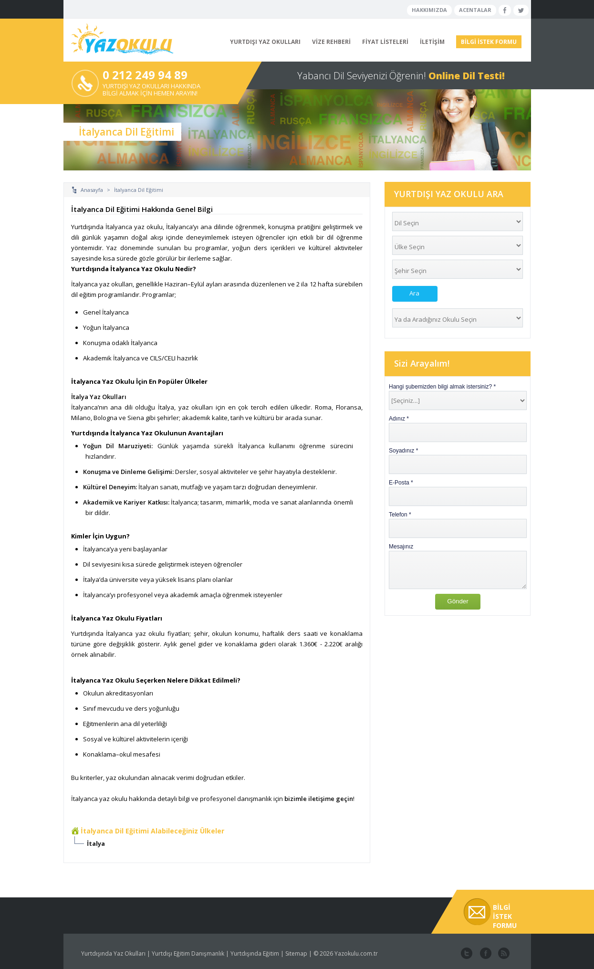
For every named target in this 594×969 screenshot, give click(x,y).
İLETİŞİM (432, 42)
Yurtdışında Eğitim (254, 953)
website (503, 954)
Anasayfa (92, 189)
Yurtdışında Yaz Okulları (113, 953)
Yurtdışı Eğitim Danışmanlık (188, 953)
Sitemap (296, 953)
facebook (485, 954)
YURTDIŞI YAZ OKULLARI (265, 42)
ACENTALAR (475, 9)
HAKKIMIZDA (429, 9)
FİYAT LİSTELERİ (385, 42)
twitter (466, 954)
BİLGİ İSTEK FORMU (489, 42)
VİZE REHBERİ (331, 42)
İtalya (96, 843)
